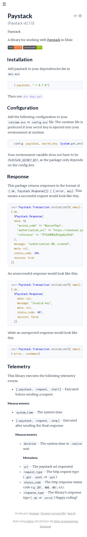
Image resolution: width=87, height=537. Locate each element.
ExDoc (30, 521)
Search (71, 513)
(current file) (58, 513)
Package (34, 513)
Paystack (53, 40)
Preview (45, 513)
